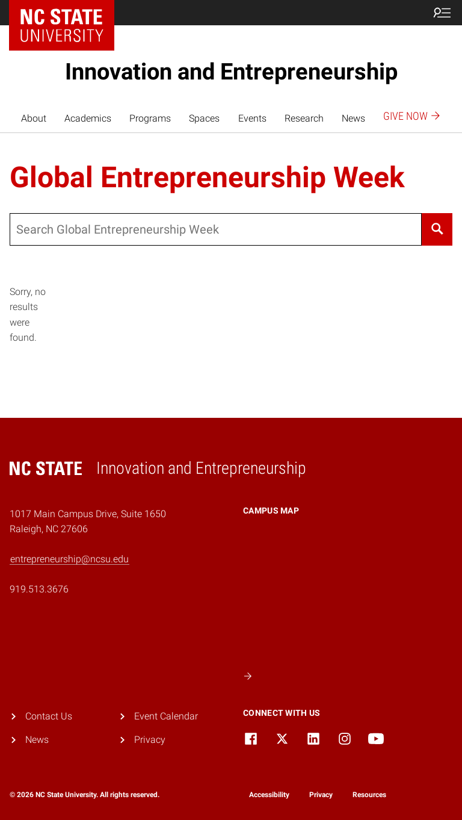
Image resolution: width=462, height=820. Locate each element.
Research (304, 118)
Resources (369, 794)
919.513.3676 (39, 589)
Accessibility (269, 794)
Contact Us (48, 716)
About (33, 118)
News (353, 118)
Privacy (149, 739)
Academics (87, 118)
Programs (150, 118)
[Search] (437, 229)
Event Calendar (166, 716)
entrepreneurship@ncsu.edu (69, 559)
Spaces (204, 118)
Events (252, 118)
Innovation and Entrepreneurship (231, 71)
